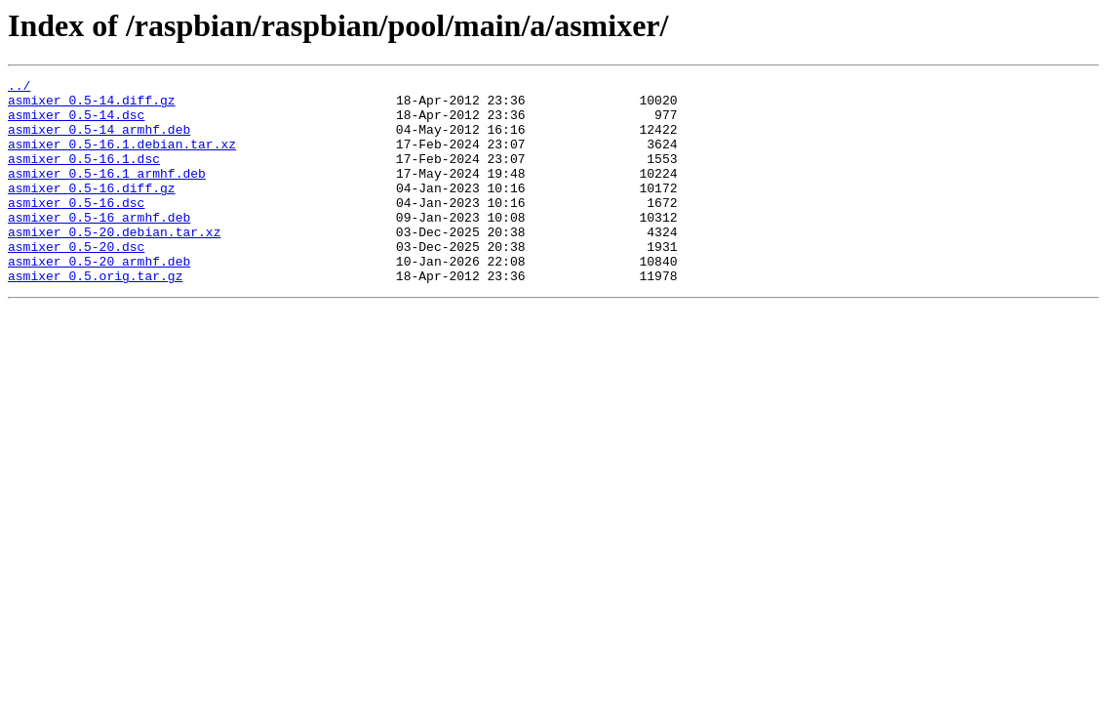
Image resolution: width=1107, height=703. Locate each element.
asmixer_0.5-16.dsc (76, 228)
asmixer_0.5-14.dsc (76, 123)
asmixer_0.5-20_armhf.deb (99, 299)
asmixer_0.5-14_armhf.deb (99, 140)
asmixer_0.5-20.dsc (76, 281)
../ (19, 88)
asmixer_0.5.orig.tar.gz (95, 316)
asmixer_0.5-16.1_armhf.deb (107, 193)
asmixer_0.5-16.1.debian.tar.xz (122, 158)
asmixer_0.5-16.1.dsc (84, 176)
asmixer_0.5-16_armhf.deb (99, 246)
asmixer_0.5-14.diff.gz (92, 105)
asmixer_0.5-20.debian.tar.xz (114, 263)
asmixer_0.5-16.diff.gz (92, 211)
